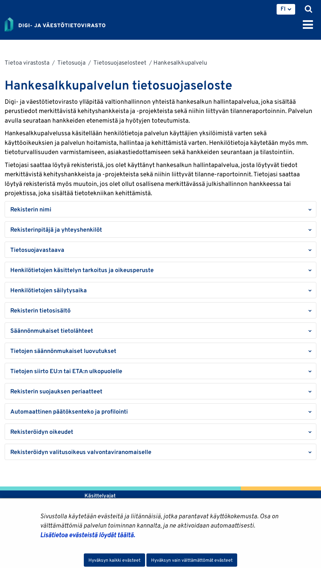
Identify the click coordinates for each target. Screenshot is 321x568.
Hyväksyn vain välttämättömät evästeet (192, 560)
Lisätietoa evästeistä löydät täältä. (87, 535)
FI (283, 8)
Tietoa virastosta (27, 62)
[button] (160, 209)
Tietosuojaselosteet (119, 62)
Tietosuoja (70, 62)
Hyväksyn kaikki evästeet (114, 560)
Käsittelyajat (100, 495)
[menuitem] (286, 9)
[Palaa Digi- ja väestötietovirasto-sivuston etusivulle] (55, 23)
